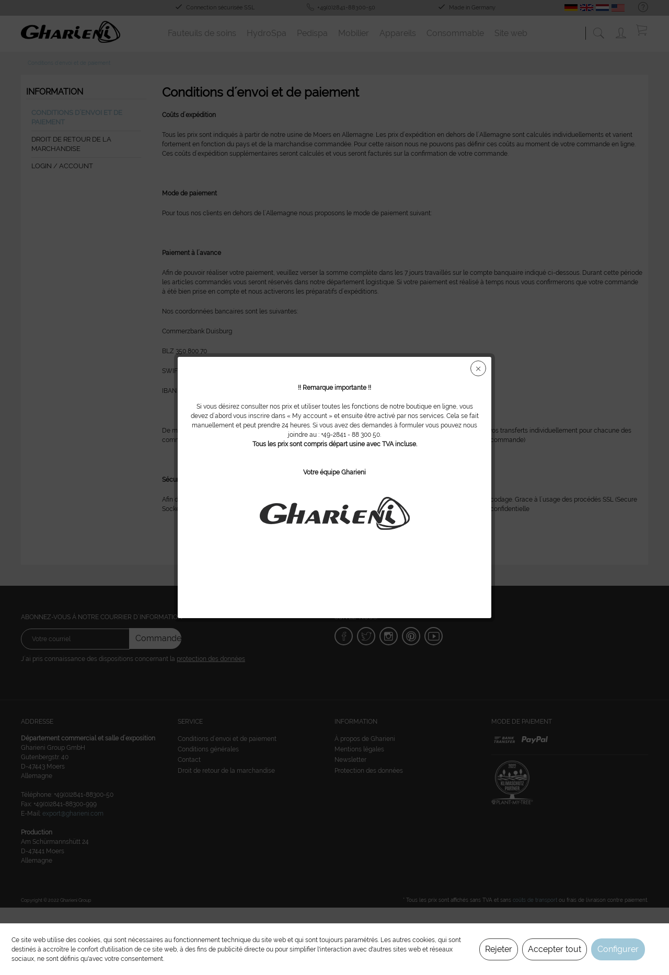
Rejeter (498, 949)
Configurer (618, 949)
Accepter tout (554, 949)
